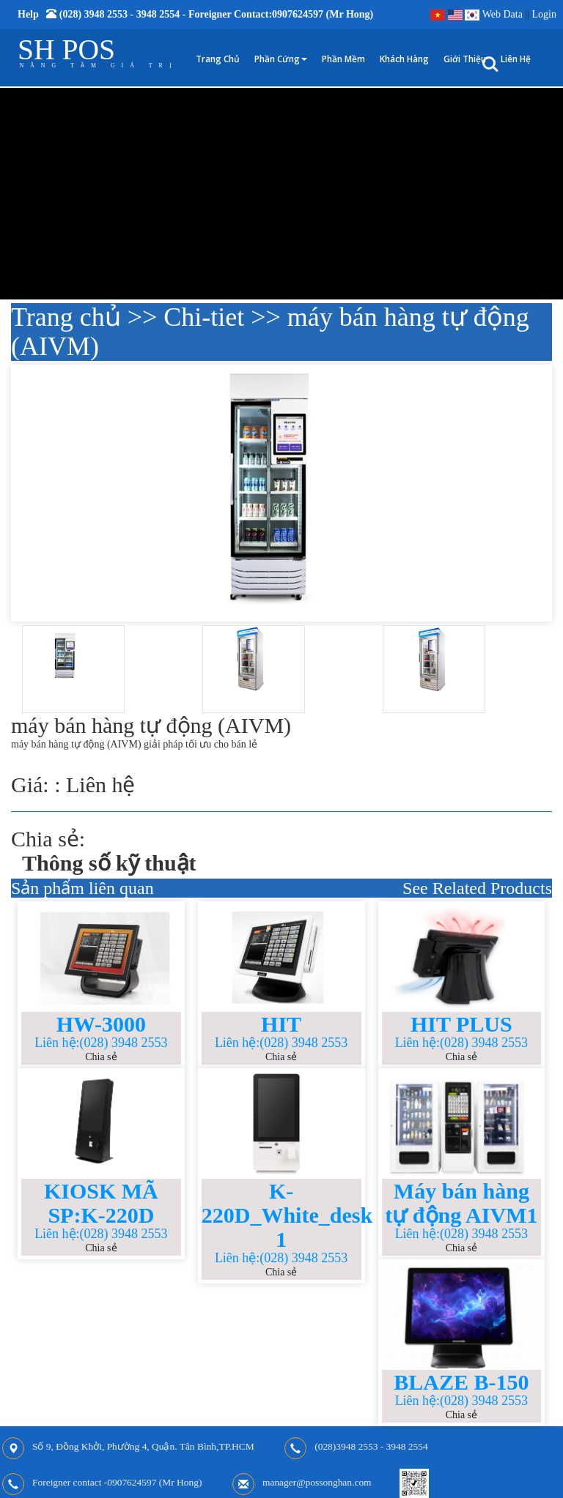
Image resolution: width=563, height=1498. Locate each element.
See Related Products (477, 888)
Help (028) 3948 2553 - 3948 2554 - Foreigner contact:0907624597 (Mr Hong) (195, 14)
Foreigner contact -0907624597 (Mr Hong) (117, 1482)
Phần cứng (280, 59)
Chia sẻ (101, 1056)
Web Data (502, 14)
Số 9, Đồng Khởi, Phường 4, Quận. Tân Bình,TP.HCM (143, 1447)
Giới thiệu (465, 59)
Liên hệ (516, 59)
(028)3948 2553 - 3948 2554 (371, 1447)
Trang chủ (218, 59)
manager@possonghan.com (317, 1482)
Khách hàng (404, 59)
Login (544, 14)
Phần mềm (343, 59)
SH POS (66, 50)
